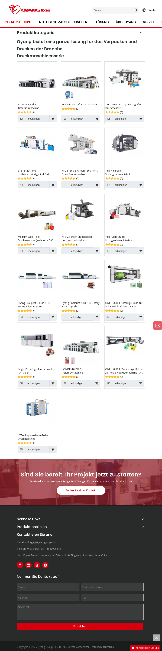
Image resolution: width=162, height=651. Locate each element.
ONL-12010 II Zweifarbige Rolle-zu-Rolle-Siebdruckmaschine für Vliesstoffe (123, 370)
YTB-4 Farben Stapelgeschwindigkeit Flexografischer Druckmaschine (123, 172)
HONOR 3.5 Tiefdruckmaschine (79, 104)
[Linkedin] (28, 565)
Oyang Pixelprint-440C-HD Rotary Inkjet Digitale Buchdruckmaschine (80, 304)
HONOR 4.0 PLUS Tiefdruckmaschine (72, 370)
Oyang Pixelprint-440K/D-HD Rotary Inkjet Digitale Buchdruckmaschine (34, 304)
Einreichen (80, 626)
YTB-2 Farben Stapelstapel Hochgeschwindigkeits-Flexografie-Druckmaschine (77, 238)
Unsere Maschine (17, 22)
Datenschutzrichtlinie (103, 647)
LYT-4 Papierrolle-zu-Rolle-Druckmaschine (33, 437)
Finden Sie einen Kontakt (81, 490)
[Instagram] (45, 565)
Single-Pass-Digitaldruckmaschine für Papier (37, 370)
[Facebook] (20, 565)
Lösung (102, 22)
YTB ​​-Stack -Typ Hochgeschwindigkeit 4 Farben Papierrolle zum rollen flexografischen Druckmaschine (35, 172)
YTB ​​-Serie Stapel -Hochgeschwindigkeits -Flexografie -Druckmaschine (121, 238)
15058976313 (53, 548)
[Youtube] (37, 565)
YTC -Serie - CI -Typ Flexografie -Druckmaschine (123, 106)
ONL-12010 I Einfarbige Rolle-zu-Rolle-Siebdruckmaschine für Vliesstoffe (123, 304)
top (156, 637)
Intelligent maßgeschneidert (63, 22)
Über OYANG (126, 22)
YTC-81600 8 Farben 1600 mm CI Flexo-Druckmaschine (80, 172)
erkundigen (29, 118)
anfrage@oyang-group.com (40, 542)
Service (149, 22)
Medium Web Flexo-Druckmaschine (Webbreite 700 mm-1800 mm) (35, 238)
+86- (42, 548)
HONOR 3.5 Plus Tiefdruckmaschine (28, 106)
